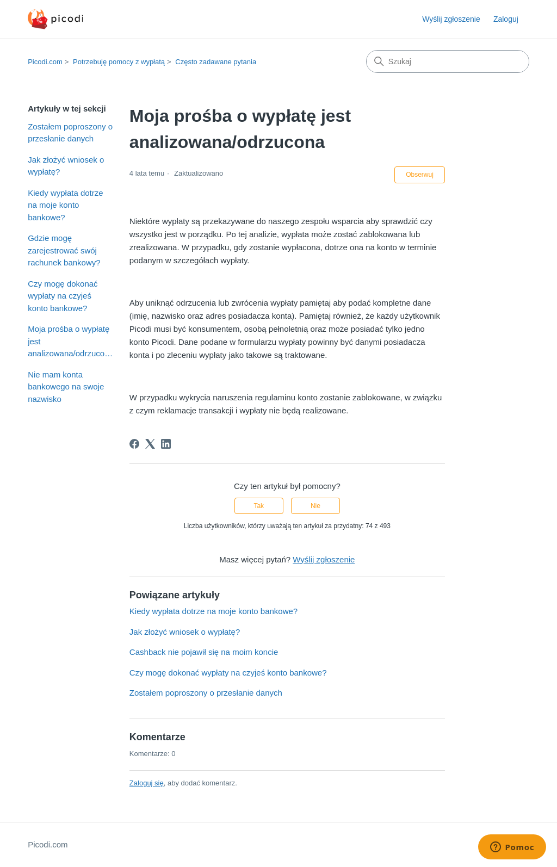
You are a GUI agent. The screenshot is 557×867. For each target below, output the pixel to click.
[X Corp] (150, 444)
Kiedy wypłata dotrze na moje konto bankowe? (65, 205)
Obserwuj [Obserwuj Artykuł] (420, 174)
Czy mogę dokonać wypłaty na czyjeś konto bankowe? (62, 296)
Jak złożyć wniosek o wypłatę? (66, 166)
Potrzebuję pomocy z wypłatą (119, 62)
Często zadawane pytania (215, 62)
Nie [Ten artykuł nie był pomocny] (315, 506)
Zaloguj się (146, 783)
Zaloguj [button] (505, 19)
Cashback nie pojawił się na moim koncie (203, 652)
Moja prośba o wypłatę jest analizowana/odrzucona (70, 341)
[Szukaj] (448, 61)
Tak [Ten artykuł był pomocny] (258, 506)
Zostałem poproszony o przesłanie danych (70, 133)
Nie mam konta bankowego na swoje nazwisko (66, 387)
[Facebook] (134, 444)
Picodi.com (45, 62)
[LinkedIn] (166, 444)
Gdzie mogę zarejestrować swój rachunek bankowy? (64, 250)
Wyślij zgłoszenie (451, 19)
